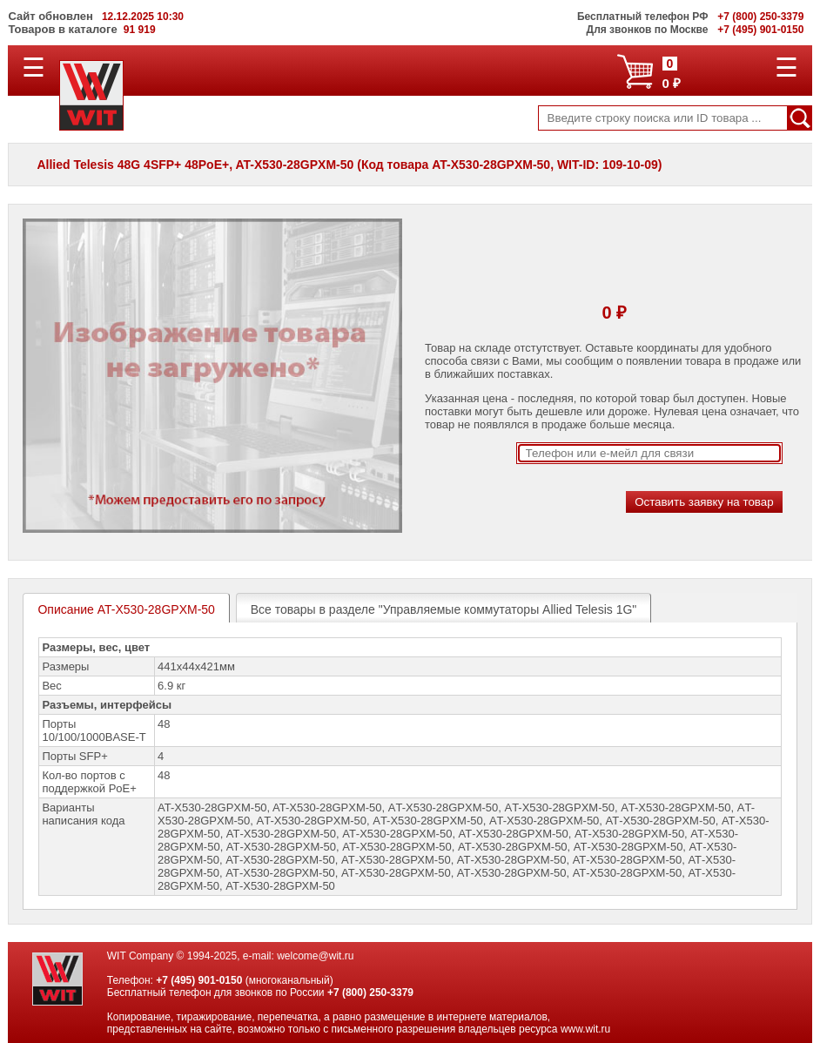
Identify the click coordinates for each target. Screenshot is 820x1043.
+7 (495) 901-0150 (199, 980)
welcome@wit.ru (315, 956)
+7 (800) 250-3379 (370, 992)
